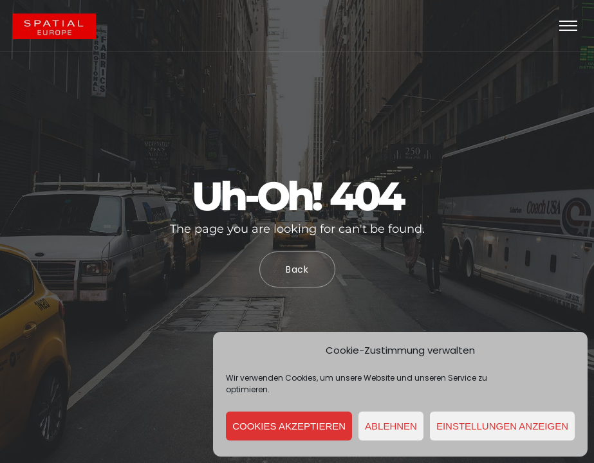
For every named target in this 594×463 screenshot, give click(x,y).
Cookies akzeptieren (289, 426)
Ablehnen (391, 426)
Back (297, 269)
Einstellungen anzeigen (502, 426)
